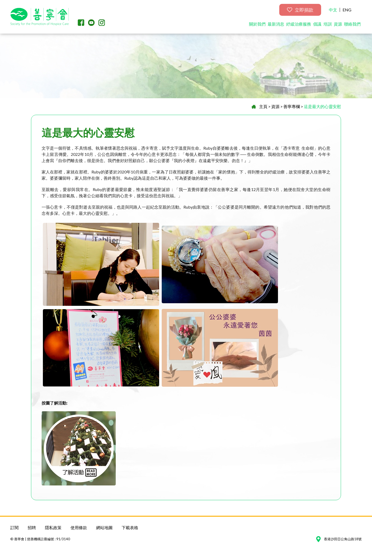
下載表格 (130, 527)
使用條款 (79, 527)
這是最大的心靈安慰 (322, 106)
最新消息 (276, 23)
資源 (338, 23)
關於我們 (257, 23)
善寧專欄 (291, 106)
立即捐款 (300, 10)
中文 (333, 9)
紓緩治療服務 (298, 23)
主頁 (263, 106)
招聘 (32, 527)
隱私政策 (53, 527)
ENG (347, 9)
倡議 (317, 23)
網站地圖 (104, 527)
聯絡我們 (352, 23)
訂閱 (14, 527)
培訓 (327, 23)
